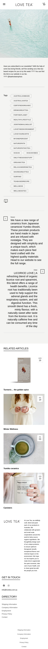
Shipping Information (9, 604)
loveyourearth (21, 134)
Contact (4, 617)
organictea (19, 162)
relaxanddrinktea (23, 167)
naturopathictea (22, 148)
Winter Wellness (11, 429)
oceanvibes (32, 153)
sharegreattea (21, 172)
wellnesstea (20, 191)
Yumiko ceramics (11, 468)
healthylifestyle (22, 120)
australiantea (21, 101)
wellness (18, 186)
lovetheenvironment (24, 129)
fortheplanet (20, 115)
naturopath (19, 143)
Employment (6, 611)
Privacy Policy (7, 614)
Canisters (8, 508)
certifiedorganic (22, 105)
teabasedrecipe (21, 181)
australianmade (22, 96)
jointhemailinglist (23, 124)
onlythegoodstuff (23, 158)
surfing (17, 177)
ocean (17, 153)
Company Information (10, 607)
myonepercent (21, 139)
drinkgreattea (21, 110)
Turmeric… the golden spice (16, 390)
